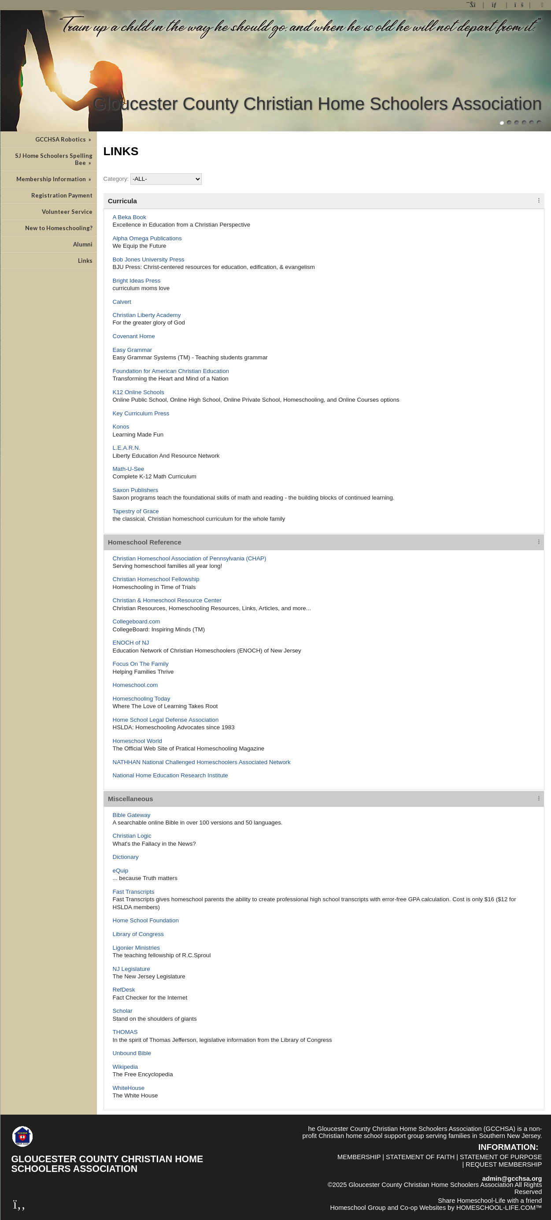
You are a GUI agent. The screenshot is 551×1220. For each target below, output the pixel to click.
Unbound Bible (132, 1053)
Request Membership (504, 1164)
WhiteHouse (129, 1088)
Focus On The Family (141, 663)
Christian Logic (132, 835)
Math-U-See (128, 469)
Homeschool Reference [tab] (144, 542)
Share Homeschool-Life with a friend (490, 1200)
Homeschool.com (135, 685)
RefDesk (124, 989)
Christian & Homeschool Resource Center (167, 600)
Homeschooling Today (141, 698)
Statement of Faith (420, 1156)
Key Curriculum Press (141, 413)
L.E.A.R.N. (127, 447)
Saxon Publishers (136, 490)
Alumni (82, 244)
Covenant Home (134, 336)
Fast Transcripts (134, 891)
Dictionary (126, 857)
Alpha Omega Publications (147, 238)
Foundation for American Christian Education (171, 371)
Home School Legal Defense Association (166, 719)
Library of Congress (138, 934)
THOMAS (125, 1032)
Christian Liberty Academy (147, 315)
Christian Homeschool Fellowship (156, 579)
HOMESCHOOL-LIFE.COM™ (499, 1207)
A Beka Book (129, 217)
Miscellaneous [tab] (130, 798)
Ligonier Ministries (136, 947)
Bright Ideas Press (137, 280)
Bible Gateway (132, 815)
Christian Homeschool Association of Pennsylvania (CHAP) (189, 558)
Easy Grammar (132, 350)
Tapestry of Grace (136, 511)
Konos (121, 426)
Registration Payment (61, 195)
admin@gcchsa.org (512, 1178)
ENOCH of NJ (131, 642)
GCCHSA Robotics (63, 139)
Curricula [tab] (122, 201)
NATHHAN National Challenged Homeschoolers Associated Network (202, 762)
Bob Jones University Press (149, 259)
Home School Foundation (146, 920)
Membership (359, 1156)
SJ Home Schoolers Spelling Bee (53, 159)
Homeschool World (137, 741)
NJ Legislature (131, 969)
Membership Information (54, 179)
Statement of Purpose (501, 1156)
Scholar (123, 1010)
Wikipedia (125, 1066)
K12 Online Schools (138, 392)
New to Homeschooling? (58, 227)
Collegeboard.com (136, 621)
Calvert (122, 301)
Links (85, 260)
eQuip (121, 870)
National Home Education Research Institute (170, 775)
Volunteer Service (67, 211)
